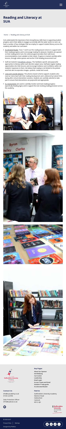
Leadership (38, 378)
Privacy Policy (7, 423)
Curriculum (38, 376)
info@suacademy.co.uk (11, 394)
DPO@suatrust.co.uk (10, 402)
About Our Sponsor (40, 371)
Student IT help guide (41, 384)
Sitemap (17, 423)
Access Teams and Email (42, 382)
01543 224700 (8, 396)
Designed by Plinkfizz (9, 427)
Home (6, 35)
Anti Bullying (38, 374)
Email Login (38, 380)
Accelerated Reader (41, 387)
